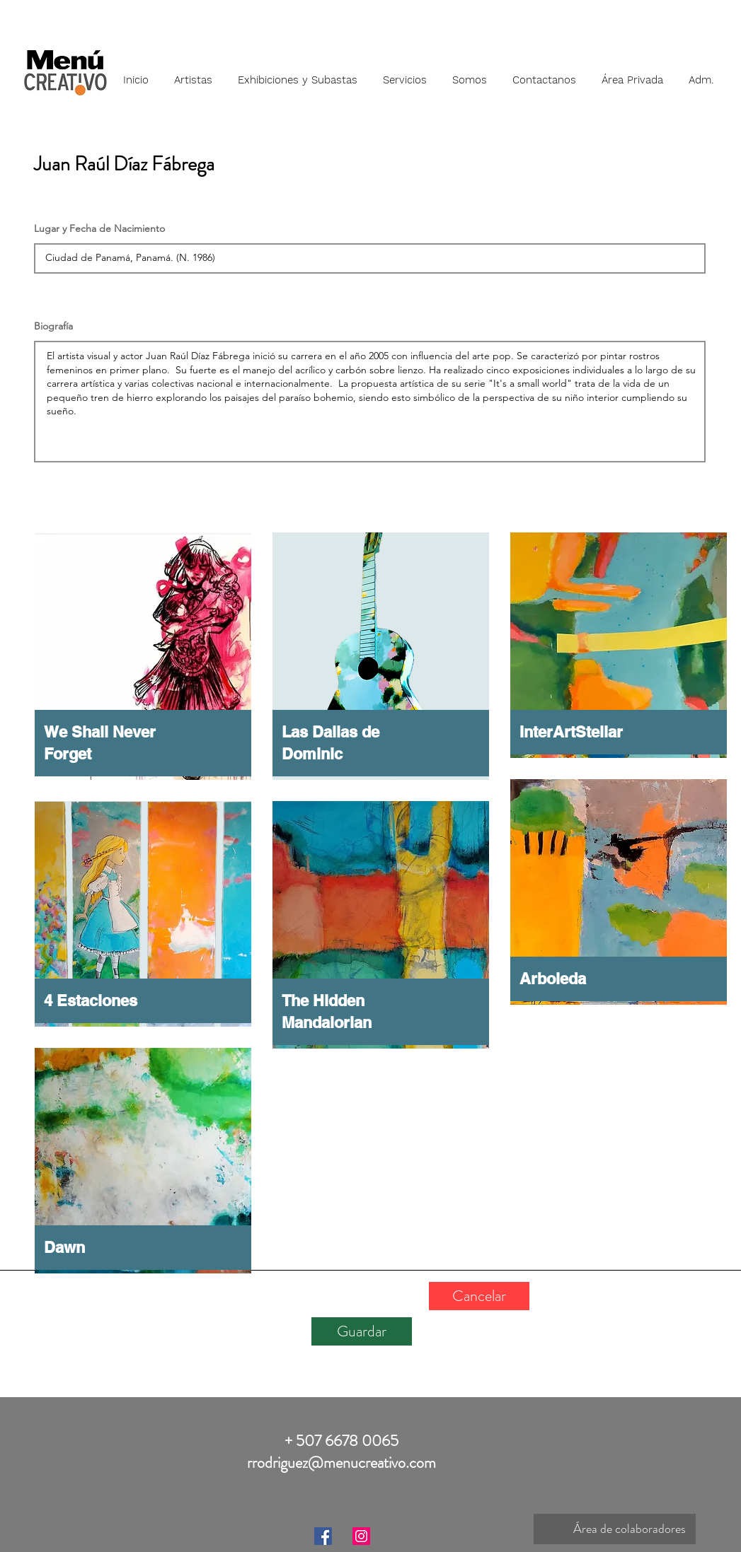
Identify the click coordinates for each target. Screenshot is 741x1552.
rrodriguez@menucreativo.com (341, 1463)
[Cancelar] (479, 1296)
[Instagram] (361, 1536)
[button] (193, 73)
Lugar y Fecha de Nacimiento (99, 228)
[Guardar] (361, 1331)
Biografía (53, 326)
